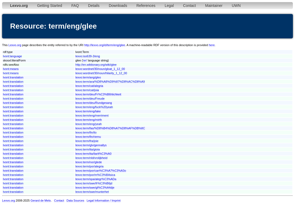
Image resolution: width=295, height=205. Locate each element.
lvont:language (12, 56)
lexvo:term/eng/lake (88, 111)
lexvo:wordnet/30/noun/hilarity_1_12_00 (101, 73)
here (212, 45)
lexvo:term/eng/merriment (92, 115)
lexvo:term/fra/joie (86, 140)
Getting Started (49, 5)
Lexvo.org (14, 45)
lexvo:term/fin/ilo (85, 132)
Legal (169, 5)
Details (93, 5)
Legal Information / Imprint (104, 200)
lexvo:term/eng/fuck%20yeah (94, 107)
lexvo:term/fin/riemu (88, 136)
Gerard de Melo (41, 200)
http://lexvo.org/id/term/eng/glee (104, 45)
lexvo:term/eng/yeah (88, 124)
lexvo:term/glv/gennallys (90, 145)
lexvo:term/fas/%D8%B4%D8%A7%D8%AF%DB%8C (110, 128)
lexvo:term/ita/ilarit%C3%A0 (93, 153)
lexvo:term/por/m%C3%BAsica (95, 174)
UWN (236, 5)
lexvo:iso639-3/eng (87, 56)
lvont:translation (13, 77)
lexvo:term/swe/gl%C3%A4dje (94, 187)
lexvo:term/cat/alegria (89, 85)
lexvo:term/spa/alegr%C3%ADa (95, 179)
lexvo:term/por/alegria (89, 166)
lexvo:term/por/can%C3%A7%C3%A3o (100, 170)
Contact (189, 5)
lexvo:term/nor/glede (88, 162)
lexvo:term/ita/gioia (87, 149)
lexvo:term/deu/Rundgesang (93, 102)
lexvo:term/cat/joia (87, 90)
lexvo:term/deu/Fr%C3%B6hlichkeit (98, 94)
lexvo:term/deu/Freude (90, 98)
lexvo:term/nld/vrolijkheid (91, 157)
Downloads (118, 5)
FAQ (75, 5)
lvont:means (11, 68)
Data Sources (75, 200)
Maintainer (213, 5)
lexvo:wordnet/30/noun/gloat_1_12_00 (100, 68)
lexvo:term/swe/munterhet (92, 191)
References (145, 5)
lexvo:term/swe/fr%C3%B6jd (93, 183)
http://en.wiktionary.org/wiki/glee (95, 64)
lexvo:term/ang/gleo (88, 77)
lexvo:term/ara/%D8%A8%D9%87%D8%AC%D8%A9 (110, 81)
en (84, 60)
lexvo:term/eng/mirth (88, 119)
